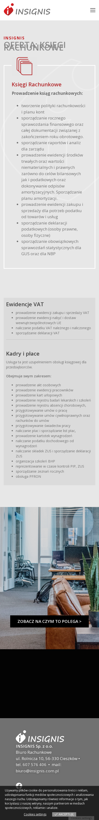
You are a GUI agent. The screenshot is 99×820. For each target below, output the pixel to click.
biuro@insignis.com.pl (37, 771)
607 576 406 (34, 764)
